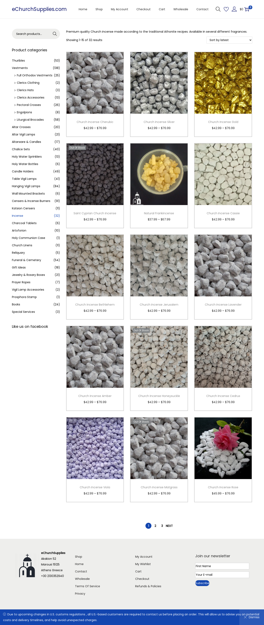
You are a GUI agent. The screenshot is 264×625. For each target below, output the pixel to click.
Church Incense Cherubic (95, 122)
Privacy (80, 594)
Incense (17, 216)
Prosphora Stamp (24, 297)
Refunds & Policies (148, 586)
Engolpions (24, 112)
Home (79, 564)
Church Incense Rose (223, 487)
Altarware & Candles (26, 142)
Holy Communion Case (28, 238)
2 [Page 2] (155, 526)
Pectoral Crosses (29, 105)
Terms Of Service (87, 586)
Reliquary (18, 253)
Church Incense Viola (95, 487)
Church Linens (22, 245)
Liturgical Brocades (30, 120)
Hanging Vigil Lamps (26, 186)
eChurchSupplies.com (39, 9)
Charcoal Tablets (24, 223)
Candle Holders (22, 171)
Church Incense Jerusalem (159, 305)
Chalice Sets (21, 149)
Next (169, 526)
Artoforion (19, 230)
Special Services (23, 312)
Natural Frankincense (159, 213)
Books (16, 304)
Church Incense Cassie (223, 213)
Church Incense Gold (223, 122)
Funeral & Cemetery (26, 260)
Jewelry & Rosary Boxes (28, 275)
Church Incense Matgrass (159, 487)
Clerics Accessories (30, 97)
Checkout (142, 579)
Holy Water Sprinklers (27, 157)
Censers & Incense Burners (31, 201)
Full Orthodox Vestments (34, 75)
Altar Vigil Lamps (23, 134)
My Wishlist (143, 564)
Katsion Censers (23, 208)
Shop (78, 557)
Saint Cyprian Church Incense (95, 213)
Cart (138, 571)
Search (55, 34)
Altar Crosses (21, 127)
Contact (81, 571)
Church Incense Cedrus (223, 396)
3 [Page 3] (162, 526)
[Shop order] (229, 40)
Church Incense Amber (95, 396)
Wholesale (82, 579)
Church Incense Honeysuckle (159, 396)
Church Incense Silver (159, 122)
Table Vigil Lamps (24, 179)
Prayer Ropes (21, 282)
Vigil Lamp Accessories (28, 290)
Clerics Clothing (28, 83)
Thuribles (18, 60)
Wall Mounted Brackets (28, 194)
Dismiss (251, 617)
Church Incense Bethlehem (95, 305)
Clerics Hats (25, 90)
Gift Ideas (19, 267)
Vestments (20, 68)
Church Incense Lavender (223, 305)
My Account (143, 557)
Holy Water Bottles (25, 164)
